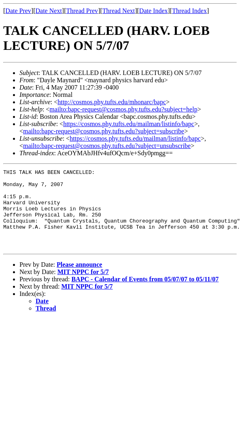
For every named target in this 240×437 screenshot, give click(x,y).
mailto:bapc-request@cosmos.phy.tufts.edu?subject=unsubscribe (107, 145)
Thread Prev (82, 10)
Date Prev (18, 10)
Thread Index (189, 10)
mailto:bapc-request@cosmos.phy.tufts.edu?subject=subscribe (103, 131)
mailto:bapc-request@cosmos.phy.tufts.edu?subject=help (123, 109)
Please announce (79, 280)
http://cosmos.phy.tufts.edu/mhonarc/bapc (111, 102)
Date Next (49, 10)
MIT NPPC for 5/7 (83, 287)
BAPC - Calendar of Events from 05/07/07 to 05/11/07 (145, 294)
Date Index (153, 10)
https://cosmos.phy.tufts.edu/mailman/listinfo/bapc (128, 123)
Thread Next (118, 10)
